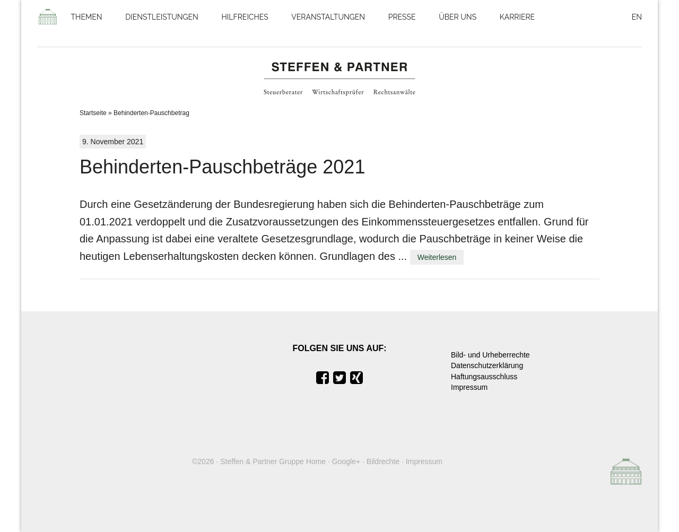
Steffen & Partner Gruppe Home (273, 461)
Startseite (93, 113)
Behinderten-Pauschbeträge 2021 (222, 167)
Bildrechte (383, 461)
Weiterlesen (437, 257)
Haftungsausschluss (484, 376)
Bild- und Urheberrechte (490, 355)
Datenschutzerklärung (487, 365)
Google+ (346, 461)
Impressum (469, 387)
